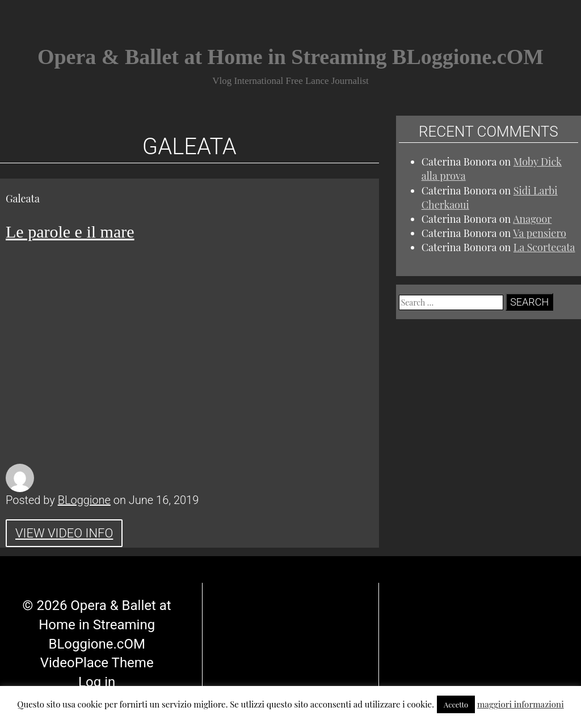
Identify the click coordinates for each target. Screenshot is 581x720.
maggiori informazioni (520, 704)
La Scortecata (544, 247)
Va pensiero (539, 233)
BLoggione (84, 500)
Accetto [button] (456, 704)
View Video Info (64, 533)
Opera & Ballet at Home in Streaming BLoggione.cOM (290, 57)
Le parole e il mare (70, 231)
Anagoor (532, 219)
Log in (96, 655)
